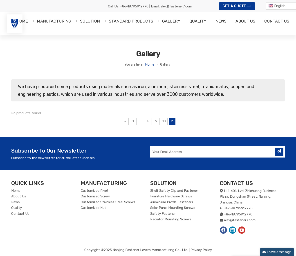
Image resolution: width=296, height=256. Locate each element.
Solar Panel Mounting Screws (172, 208)
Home (15, 191)
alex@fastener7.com (176, 6)
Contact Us (20, 214)
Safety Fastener (163, 214)
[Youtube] (241, 230)
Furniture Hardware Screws (171, 196)
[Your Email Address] (210, 152)
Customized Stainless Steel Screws (108, 202)
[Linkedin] (232, 230)
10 (164, 121)
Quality (16, 208)
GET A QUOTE (236, 5)
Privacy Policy (201, 250)
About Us (18, 196)
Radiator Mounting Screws (170, 219)
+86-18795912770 (134, 6)
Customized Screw (95, 196)
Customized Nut (93, 208)
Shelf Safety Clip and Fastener (174, 191)
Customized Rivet (94, 191)
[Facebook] (223, 230)
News (15, 202)
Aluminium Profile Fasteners (171, 202)
